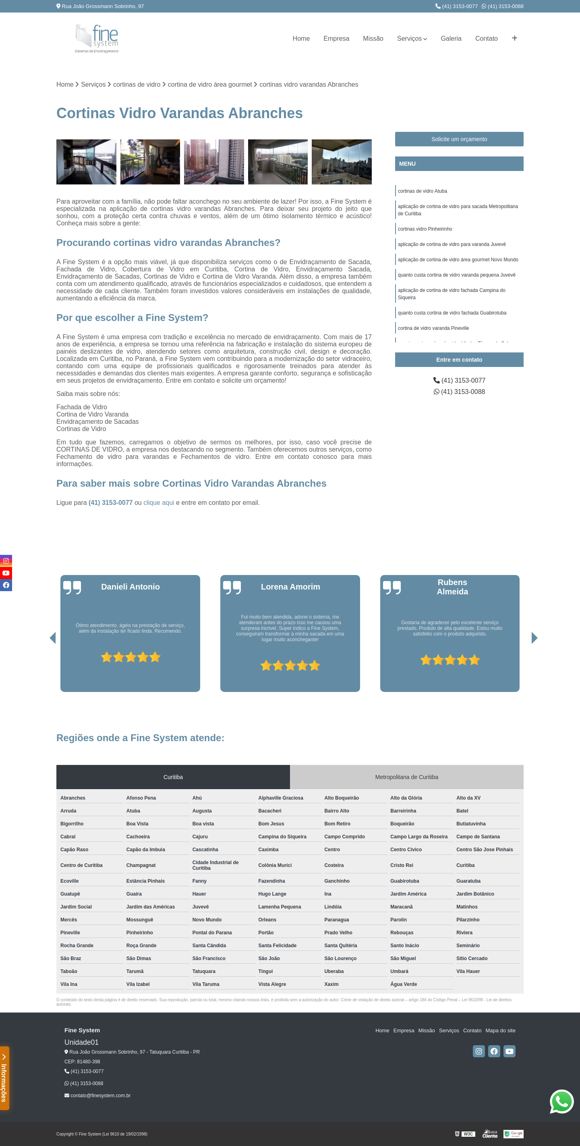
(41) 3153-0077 (456, 6)
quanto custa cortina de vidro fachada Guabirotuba (452, 313)
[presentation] (41, 669)
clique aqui (158, 502)
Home (301, 38)
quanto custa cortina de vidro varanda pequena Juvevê (457, 275)
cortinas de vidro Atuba (422, 191)
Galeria (451, 38)
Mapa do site (500, 1030)
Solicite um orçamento (459, 139)
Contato (486, 38)
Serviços (409, 38)
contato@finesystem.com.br (97, 1095)
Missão (373, 38)
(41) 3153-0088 (503, 6)
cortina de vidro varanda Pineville (433, 328)
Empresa (336, 38)
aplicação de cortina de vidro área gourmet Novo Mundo (458, 260)
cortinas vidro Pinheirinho (425, 229)
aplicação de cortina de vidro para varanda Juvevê (452, 244)
